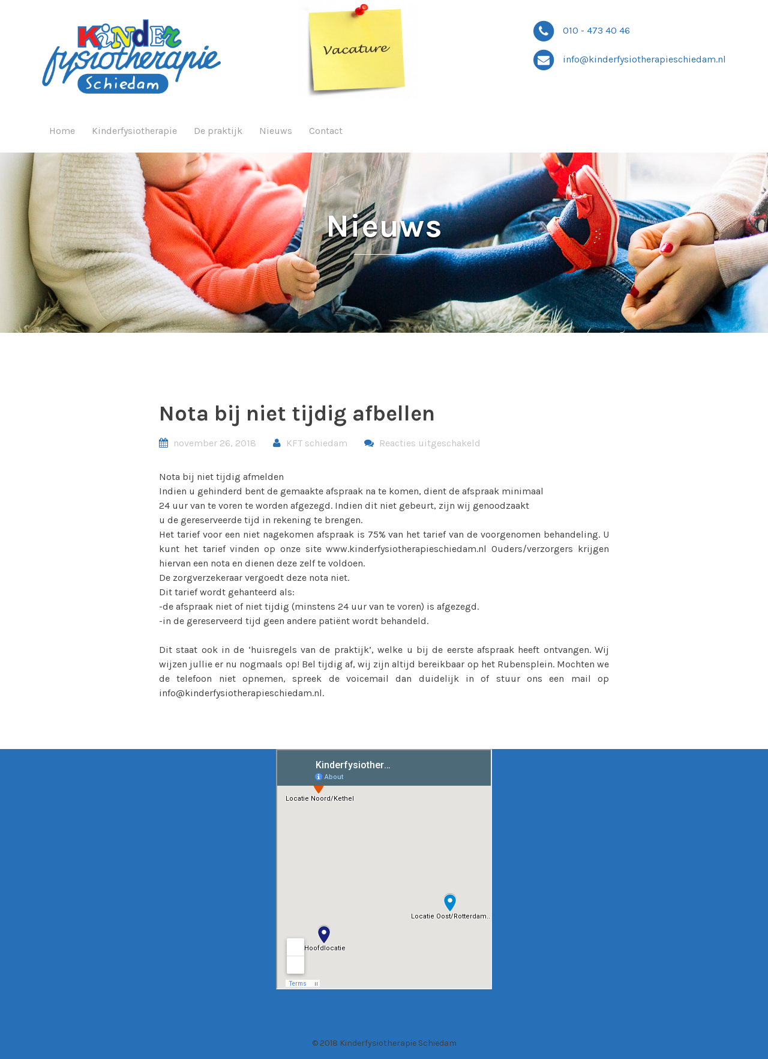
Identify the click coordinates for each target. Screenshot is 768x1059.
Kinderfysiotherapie (134, 130)
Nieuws (275, 130)
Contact (326, 130)
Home (62, 130)
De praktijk (218, 130)
